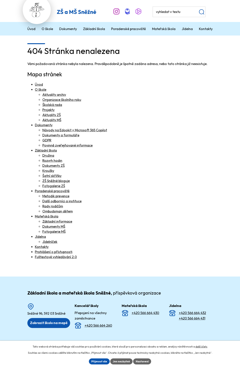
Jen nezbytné (121, 361)
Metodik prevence (55, 196)
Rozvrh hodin (52, 160)
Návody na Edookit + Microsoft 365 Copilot (74, 130)
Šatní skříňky (52, 176)
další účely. (201, 346)
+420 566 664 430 (145, 313)
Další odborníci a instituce (62, 201)
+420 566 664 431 (192, 318)
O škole (40, 89)
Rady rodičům (52, 206)
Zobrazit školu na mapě (49, 323)
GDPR (46, 140)
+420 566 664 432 (192, 313)
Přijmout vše (99, 361)
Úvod (39, 84)
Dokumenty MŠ (53, 226)
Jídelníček (49, 242)
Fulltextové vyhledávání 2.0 (56, 257)
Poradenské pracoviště (52, 191)
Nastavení (142, 361)
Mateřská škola (46, 216)
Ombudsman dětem (57, 211)
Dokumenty (43, 125)
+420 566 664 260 (98, 325)
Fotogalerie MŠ (54, 231)
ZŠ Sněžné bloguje (56, 181)
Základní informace (57, 221)
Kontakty (42, 247)
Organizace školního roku (61, 99)
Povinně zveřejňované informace (67, 145)
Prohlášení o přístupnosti (53, 252)
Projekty (48, 110)
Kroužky (48, 171)
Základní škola (46, 150)
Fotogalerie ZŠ (53, 186)
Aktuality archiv (54, 94)
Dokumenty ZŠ (53, 165)
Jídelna (40, 236)
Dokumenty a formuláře (60, 135)
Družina (48, 155)
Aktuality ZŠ (51, 115)
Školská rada (52, 105)
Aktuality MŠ (51, 120)
